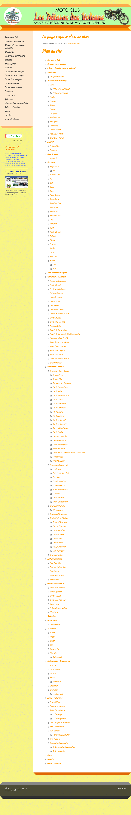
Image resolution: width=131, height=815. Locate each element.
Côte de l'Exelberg (55, 596)
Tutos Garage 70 (55, 739)
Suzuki (52, 252)
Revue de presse (52, 154)
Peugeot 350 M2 (55, 166)
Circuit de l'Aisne (58, 457)
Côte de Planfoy (58, 432)
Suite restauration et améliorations (64, 747)
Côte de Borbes (54, 305)
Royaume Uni (54, 649)
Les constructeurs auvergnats (57, 273)
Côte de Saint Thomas (57, 309)
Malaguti (53, 236)
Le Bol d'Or (56, 493)
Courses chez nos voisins (55, 583)
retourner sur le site (74, 43)
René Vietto (53, 256)
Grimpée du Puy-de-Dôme (58, 330)
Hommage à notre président (56, 64)
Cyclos (52, 85)
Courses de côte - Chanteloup (62, 383)
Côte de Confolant (55, 130)
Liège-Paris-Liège (56, 563)
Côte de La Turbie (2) (60, 424)
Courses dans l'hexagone (55, 367)
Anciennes (53, 101)
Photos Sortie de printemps (61, 89)
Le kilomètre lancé (56, 363)
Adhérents (50, 142)
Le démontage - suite (59, 718)
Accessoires (53, 665)
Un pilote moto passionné (58, 281)
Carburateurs (54, 686)
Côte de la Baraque (56, 297)
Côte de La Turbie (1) (59, 420)
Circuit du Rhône (58, 542)
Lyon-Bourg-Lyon (58, 551)
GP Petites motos (58, 510)
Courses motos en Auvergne (56, 277)
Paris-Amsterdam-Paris (58, 567)
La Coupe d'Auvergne (56, 293)
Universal (53, 244)
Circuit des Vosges (58, 534)
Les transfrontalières (54, 559)
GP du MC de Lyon (59, 461)
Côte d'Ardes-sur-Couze (57, 322)
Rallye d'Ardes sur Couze (58, 346)
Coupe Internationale (59, 440)
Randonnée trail (55, 117)
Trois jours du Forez (59, 547)
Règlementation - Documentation (58, 661)
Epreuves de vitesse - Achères (59, 371)
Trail (54, 264)
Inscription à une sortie (57, 76)
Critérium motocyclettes (60, 444)
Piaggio (52, 240)
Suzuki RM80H (55, 669)
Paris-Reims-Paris (59, 485)
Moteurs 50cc (57, 681)
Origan (52, 219)
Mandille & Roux (55, 203)
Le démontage (57, 714)
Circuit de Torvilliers (59, 530)
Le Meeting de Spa (56, 592)
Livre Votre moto (58, 694)
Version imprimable (13, 789)
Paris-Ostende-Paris (59, 481)
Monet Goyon (54, 207)
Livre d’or (50, 759)
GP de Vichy (54, 125)
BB (54, 170)
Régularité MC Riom (56, 354)
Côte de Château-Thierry (60, 387)
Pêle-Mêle (53, 653)
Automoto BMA (55, 174)
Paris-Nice (56, 477)
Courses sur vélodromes (57, 506)
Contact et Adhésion (54, 763)
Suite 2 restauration (59, 751)
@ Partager (51, 628)
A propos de (53, 158)
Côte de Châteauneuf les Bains (59, 314)
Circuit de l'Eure (58, 375)
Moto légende (54, 121)
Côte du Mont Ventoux (59, 403)
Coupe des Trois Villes (60, 436)
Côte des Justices (55, 301)
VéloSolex (53, 248)
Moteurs (52, 677)
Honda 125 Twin (55, 232)
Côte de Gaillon (57, 391)
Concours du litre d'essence (58, 514)
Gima (51, 191)
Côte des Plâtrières (59, 416)
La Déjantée (53, 113)
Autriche (52, 632)
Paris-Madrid (54, 571)
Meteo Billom (17, 141)
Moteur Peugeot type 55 (57, 710)
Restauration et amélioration (59, 743)
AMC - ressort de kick (57, 726)
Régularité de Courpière (57, 350)
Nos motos (51, 162)
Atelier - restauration (54, 698)
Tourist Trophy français (60, 502)
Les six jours (57, 469)
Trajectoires (51, 616)
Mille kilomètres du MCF (60, 489)
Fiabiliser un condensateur (61, 735)
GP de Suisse (54, 612)
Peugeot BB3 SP (55, 702)
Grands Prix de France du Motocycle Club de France (69, 453)
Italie (51, 645)
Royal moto (53, 224)
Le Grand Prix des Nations (58, 608)
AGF (51, 179)
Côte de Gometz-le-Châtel (61, 395)
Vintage (52, 105)
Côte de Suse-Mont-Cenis (58, 600)
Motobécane (53, 211)
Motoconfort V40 (55, 215)
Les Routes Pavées (58, 497)
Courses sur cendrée (56, 555)
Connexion (122, 788)
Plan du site (26, 789)
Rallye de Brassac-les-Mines (59, 342)
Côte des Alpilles (58, 412)
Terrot (52, 228)
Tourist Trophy (54, 604)
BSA (51, 183)
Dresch (52, 187)
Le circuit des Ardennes (57, 587)
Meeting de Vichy (55, 326)
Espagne (52, 641)
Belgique (52, 637)
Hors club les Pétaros (56, 134)
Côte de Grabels (57, 399)
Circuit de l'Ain (57, 379)
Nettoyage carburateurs (57, 706)
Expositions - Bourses (57, 138)
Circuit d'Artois (57, 538)
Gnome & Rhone (55, 195)
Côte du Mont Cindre (59, 408)
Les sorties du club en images (57, 80)
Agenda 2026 (51, 72)
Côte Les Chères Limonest (61, 428)
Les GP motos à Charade (58, 289)
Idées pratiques (54, 731)
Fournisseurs (54, 150)
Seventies (53, 109)
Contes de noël (57, 657)
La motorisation (55, 624)
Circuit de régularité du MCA (59, 338)
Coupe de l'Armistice (59, 526)
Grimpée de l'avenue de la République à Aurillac (65, 334)
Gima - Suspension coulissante (60, 722)
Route (54, 269)
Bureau (49, 755)
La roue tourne (52, 620)
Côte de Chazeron (55, 318)
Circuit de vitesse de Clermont (59, 358)
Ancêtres (52, 97)
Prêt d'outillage (55, 146)
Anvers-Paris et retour (57, 575)
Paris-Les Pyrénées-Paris (61, 473)
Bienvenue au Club (53, 60)
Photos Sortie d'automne (60, 93)
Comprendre (54, 690)
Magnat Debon (54, 199)
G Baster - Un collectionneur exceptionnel (61, 68)
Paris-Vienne (54, 579)
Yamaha (52, 260)
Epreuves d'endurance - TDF (59, 465)
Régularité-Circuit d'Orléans (59, 518)
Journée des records (59, 448)
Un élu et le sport (55, 285)
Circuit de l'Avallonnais (60, 522)
